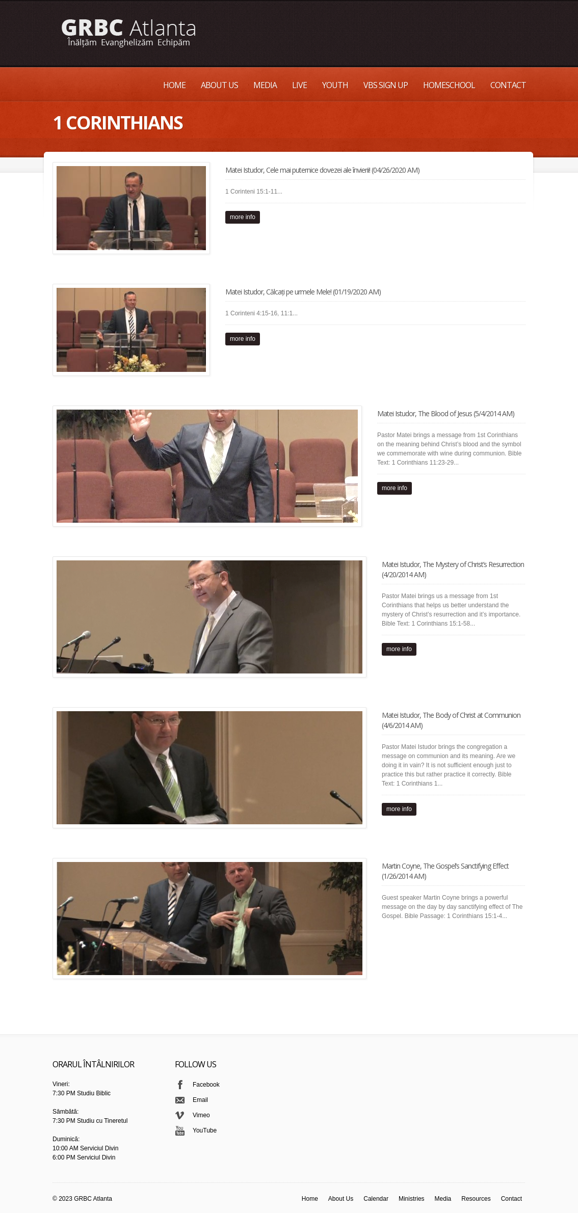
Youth (335, 85)
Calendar (375, 1198)
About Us (219, 85)
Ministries (412, 1198)
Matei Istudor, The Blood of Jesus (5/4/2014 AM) (445, 413)
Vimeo (201, 1115)
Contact (508, 85)
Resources (475, 1198)
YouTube (205, 1130)
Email (200, 1099)
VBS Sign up (385, 85)
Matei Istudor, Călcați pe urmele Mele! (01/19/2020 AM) (303, 291)
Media (265, 85)
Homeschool (449, 85)
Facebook (206, 1084)
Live (299, 85)
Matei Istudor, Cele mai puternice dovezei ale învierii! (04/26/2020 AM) (322, 170)
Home (174, 85)
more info (242, 217)
